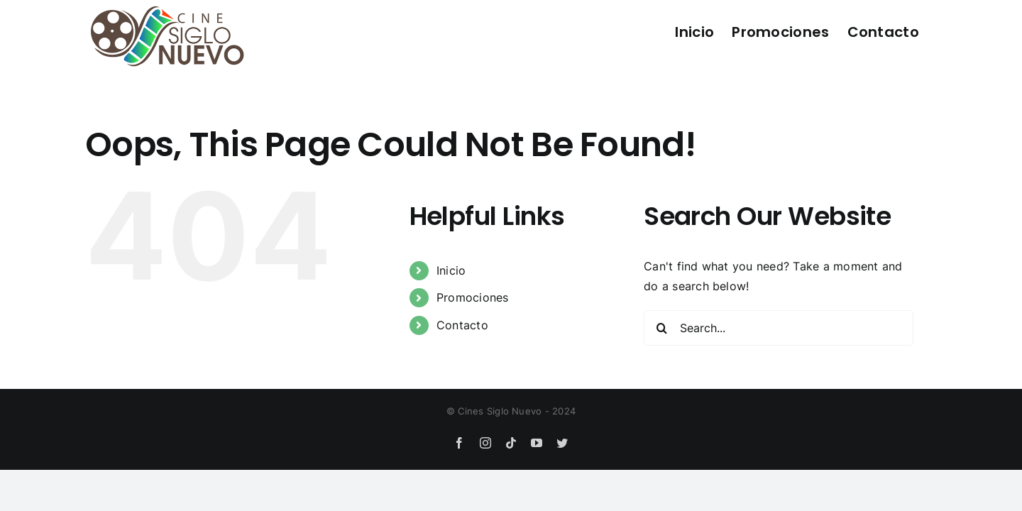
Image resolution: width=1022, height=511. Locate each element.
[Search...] (778, 328)
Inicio (451, 270)
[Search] (661, 328)
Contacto (462, 325)
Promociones (472, 297)
